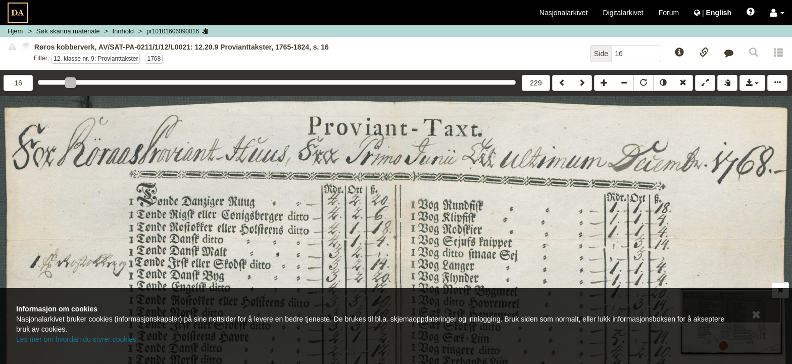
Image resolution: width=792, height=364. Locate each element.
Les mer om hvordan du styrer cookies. (77, 339)
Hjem (15, 31)
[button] (777, 12)
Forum (669, 13)
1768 (154, 58)
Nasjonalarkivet (563, 13)
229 (535, 83)
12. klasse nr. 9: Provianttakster (96, 58)
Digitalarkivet (623, 13)
